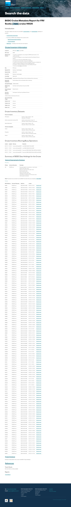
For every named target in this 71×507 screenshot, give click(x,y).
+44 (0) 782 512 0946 (11, 489)
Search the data (15, 7)
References (9, 43)
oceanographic (34, 31)
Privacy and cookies (52, 491)
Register (61, 1)
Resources (35, 7)
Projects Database (11, 41)
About (42, 7)
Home (7, 7)
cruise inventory (26, 31)
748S (15, 24)
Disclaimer (51, 490)
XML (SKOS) (38, 178)
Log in (65, 1)
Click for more (38, 185)
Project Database (10, 457)
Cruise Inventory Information (12, 35)
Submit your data (26, 7)
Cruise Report (7, 474)
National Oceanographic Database (14, 39)
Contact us (56, 1)
